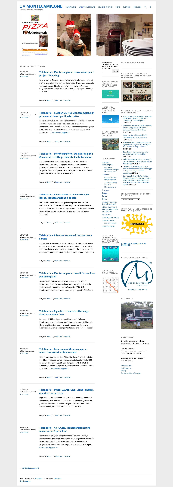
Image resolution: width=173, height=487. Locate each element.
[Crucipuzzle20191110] (110, 293)
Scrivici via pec (126, 368)
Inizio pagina (25, 481)
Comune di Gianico (108, 226)
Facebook (105, 175)
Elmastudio (57, 479)
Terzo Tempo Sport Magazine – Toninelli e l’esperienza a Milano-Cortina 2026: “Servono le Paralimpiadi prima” (137, 118)
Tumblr (104, 196)
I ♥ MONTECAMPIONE (41, 6)
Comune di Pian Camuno (110, 217)
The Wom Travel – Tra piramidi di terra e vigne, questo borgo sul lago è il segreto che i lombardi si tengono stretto (137, 145)
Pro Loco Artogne (110, 223)
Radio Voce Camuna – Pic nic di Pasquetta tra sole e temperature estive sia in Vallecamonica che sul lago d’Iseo (137, 128)
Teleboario (58, 100)
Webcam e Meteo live (87, 7)
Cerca (115, 71)
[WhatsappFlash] (110, 98)
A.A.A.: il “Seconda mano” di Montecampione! (110, 185)
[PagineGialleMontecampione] (137, 234)
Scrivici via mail (126, 366)
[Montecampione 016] (145, 328)
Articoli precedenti (29, 468)
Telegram (105, 193)
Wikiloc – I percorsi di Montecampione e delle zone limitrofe (110, 209)
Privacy (123, 371)
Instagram (105, 190)
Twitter (104, 199)
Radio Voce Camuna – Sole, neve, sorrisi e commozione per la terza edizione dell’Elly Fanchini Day (137, 161)
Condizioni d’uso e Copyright (131, 373)
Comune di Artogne (108, 220)
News (118, 7)
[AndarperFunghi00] (137, 101)
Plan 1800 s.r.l (106, 214)
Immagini (137, 7)
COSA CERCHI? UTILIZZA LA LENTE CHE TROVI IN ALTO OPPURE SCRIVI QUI (110, 65)
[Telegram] (110, 123)
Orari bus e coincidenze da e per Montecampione (111, 170)
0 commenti (24, 76)
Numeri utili (71, 7)
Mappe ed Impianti (105, 7)
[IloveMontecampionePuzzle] (110, 261)
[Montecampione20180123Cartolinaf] (110, 150)
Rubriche (126, 7)
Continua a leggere (61, 133)
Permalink (67, 100)
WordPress (38, 479)
